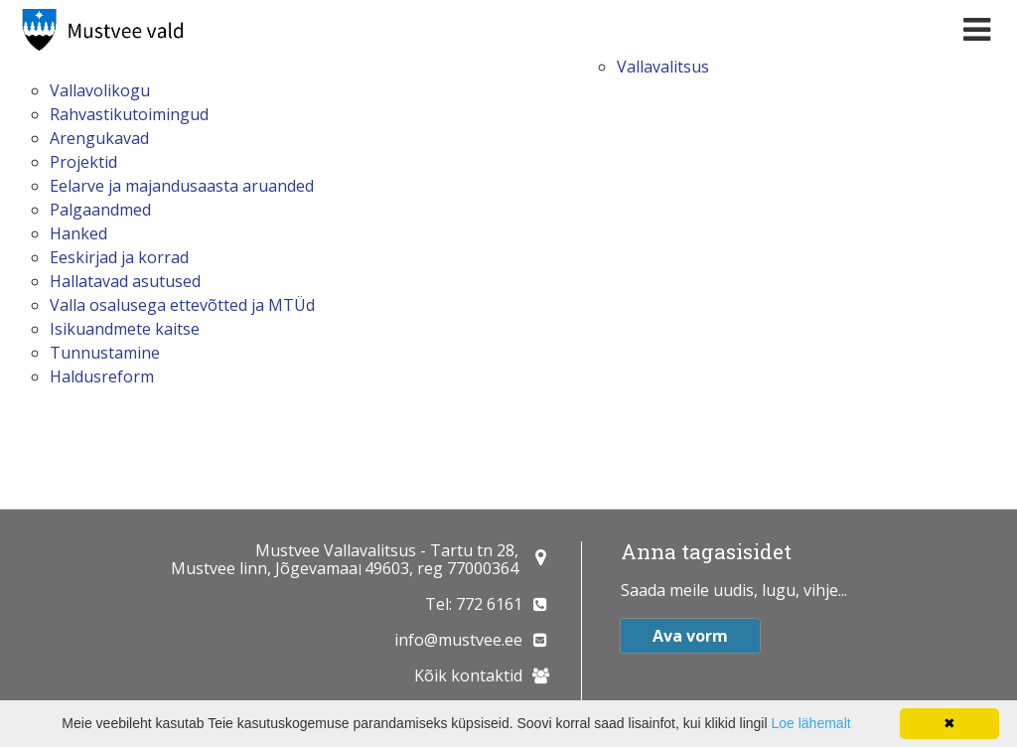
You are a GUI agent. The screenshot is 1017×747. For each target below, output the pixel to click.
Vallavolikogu (100, 90)
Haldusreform (102, 376)
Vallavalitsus (663, 66)
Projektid (83, 162)
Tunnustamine (105, 353)
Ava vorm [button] (690, 636)
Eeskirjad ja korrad (119, 257)
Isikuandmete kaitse (125, 329)
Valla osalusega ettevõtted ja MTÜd (182, 305)
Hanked (78, 233)
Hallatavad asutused (125, 281)
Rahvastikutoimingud (129, 114)
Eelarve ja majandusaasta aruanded (182, 186)
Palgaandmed (100, 210)
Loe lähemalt (810, 723)
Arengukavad (99, 138)
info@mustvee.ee (458, 640)
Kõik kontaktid (468, 675)
